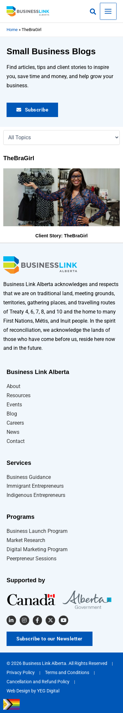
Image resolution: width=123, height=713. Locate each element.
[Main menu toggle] (108, 11)
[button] (94, 12)
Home (12, 29)
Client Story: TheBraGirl (61, 235)
